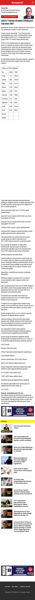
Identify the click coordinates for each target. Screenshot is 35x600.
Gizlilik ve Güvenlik (25, 586)
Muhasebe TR (8, 592)
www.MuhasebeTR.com (15, 393)
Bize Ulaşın (15, 586)
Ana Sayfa (7, 586)
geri (2, 2)
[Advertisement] (17, 549)
